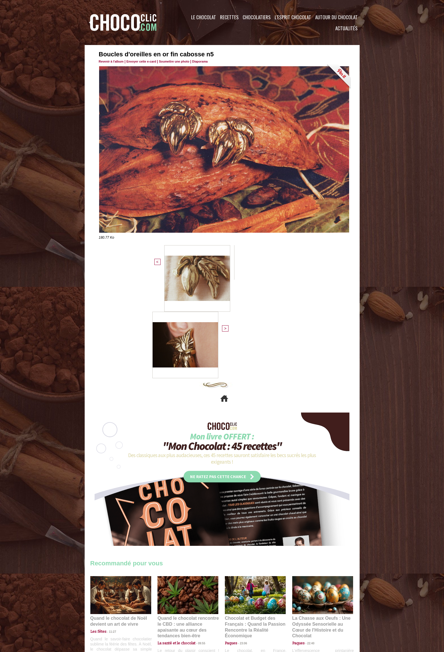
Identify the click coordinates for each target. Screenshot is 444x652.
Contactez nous (107, 618)
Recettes (229, 17)
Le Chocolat (203, 17)
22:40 (308, 537)
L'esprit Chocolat (293, 17)
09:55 (197, 537)
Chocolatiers (257, 17)
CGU (165, 618)
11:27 (109, 532)
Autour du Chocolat (336, 17)
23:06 (241, 543)
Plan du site (238, 618)
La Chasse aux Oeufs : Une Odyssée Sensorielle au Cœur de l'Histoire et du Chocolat (320, 525)
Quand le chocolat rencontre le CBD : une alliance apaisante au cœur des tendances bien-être (187, 525)
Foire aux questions (309, 618)
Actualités (346, 28)
